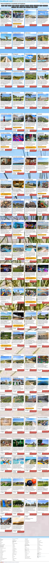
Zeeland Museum (28, 394)
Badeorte (1, 540)
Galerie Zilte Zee (15, 377)
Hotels (1, 560)
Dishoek (31, 426)
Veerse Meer (40, 377)
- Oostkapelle (38, 541)
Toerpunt (26, 516)
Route (25, 546)
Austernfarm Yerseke (3, 199)
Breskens (1, 229)
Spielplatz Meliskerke (16, 331)
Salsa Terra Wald (40, 32)
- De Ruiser (1, 553)
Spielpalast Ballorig (3, 499)
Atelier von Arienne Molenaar (42, 287)
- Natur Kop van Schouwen (28, 558)
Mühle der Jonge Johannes (42, 456)
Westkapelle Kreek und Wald (17, 71)
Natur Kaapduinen (27, 540)
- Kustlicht (1, 556)
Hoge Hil (1, 355)
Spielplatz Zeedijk (3, 71)
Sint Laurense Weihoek (4, 311)
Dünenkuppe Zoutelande (17, 32)
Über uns (38, 555)
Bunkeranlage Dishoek (41, 394)
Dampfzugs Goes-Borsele (42, 438)
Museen (3, 5)
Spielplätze (31, 5)
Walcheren (20, 41)
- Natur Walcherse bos (39, 545)
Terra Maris (2, 331)
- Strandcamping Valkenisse (3, 558)
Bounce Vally (15, 133)
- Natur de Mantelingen (40, 542)
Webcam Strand (2, 545)
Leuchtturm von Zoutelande (42, 71)
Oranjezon (26, 377)
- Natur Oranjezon (39, 540)
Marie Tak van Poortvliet (29, 355)
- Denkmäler (13, 546)
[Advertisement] (22, 29)
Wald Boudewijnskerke (28, 54)
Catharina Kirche (40, 92)
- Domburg (38, 543)
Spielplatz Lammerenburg (17, 199)
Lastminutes (13, 539)
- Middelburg (38, 548)
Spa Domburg (2, 417)
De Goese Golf (27, 71)
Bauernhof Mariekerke (16, 92)
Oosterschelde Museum (29, 199)
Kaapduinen (27, 417)
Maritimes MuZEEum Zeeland (42, 179)
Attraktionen (27, 5)
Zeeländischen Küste (8, 255)
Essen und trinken (27, 544)
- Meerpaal (1, 557)
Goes (26, 499)
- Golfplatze (13, 560)
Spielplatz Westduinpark (41, 499)
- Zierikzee (26, 555)
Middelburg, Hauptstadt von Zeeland (18, 287)
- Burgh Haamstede (27, 557)
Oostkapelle (40, 323)
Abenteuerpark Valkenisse (4, 287)
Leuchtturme (17, 5)
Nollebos (26, 331)
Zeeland (7, 64)
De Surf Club (2, 456)
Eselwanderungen (15, 499)
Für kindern (1, 542)
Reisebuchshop (39, 554)
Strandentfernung (4, 301)
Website (27, 47)
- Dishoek (38, 546)
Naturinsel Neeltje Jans (16, 417)
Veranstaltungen (18, 323)
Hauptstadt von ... (4, 145)
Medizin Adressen (27, 548)
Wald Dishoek (40, 478)
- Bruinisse (26, 554)
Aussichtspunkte (22, 5)
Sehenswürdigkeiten (14, 543)
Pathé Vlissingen (15, 311)
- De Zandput (1, 554)
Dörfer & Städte (14, 554)
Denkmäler (9, 5)
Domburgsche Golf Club (29, 456)
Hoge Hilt (26, 10)
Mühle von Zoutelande (4, 32)
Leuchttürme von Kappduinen (30, 311)
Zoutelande (26, 19)
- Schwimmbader (14, 558)
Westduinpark (40, 114)
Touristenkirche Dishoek (29, 179)
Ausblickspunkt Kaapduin (17, 355)
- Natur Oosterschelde (27, 556)
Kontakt (38, 557)
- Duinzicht (1, 555)
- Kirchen (13, 547)
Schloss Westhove (28, 438)
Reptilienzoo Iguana (16, 179)
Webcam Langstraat (2, 544)
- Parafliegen (26, 539)
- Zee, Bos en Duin (2, 559)
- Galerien (13, 545)
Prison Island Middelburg (17, 438)
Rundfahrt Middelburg (28, 114)
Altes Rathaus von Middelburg (5, 133)
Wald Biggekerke (15, 54)
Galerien (6, 5)
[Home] (12, 1)
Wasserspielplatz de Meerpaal (5, 10)
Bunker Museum (27, 32)
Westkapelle (26, 64)
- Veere (38, 539)
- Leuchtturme (14, 548)
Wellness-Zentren (45, 5)
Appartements (1, 547)
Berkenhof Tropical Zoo (41, 199)
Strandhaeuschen (14, 540)
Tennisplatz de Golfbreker (29, 92)
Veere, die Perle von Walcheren (42, 417)
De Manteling (40, 311)
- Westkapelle (38, 544)
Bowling (41, 5)
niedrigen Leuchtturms (40, 22)
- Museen (13, 544)
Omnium (39, 54)
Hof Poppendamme (3, 438)
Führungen (13, 556)
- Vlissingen (38, 547)
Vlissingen (43, 122)
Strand (39, 125)
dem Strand (29, 342)
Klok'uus (26, 133)
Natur (13, 555)
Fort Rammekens (15, 394)
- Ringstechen (26, 543)
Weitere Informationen (8, 25)
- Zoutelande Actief (27, 542)
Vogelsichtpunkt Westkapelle (42, 10)
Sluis (1, 516)
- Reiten (13, 559)
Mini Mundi (27, 287)
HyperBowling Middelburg (29, 478)
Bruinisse (20, 230)
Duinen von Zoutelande (4, 54)
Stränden (39, 255)
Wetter (1, 543)
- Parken (26, 547)
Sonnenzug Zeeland (41, 133)
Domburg (39, 168)
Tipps (0, 541)
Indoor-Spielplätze (36, 5)
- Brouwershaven (27, 553)
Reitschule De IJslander (16, 516)
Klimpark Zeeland (3, 92)
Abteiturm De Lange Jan (4, 179)
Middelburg (9, 101)
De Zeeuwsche (2, 394)
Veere (28, 166)
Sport (13, 557)
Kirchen (13, 5)
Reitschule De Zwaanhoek (42, 331)
